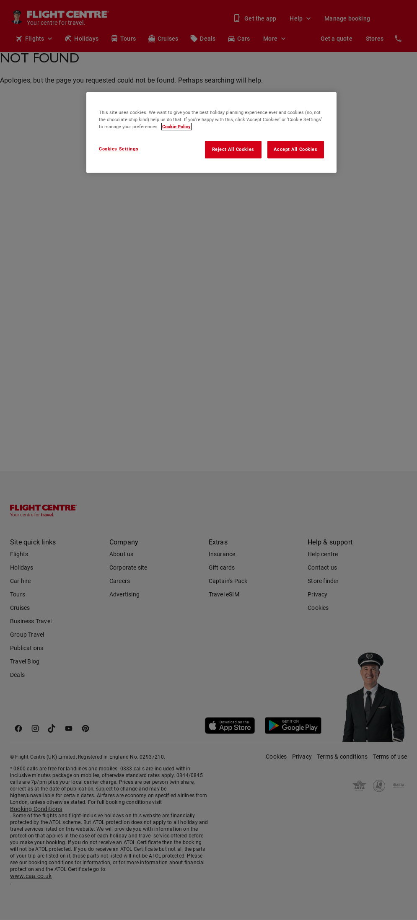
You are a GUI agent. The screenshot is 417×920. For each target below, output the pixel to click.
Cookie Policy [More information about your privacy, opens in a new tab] (176, 127)
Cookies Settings (118, 149)
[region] (211, 132)
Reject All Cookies (233, 149)
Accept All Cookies (295, 149)
